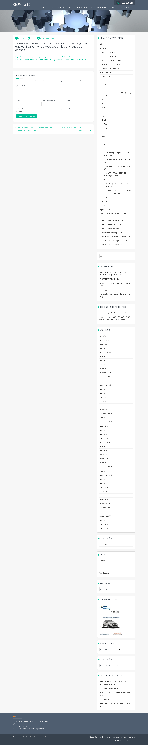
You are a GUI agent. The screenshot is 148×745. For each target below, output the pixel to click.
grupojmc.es (103, 317)
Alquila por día (82, 7)
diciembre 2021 (105, 373)
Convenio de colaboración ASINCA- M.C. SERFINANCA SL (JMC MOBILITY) (31, 722)
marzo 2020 (103, 438)
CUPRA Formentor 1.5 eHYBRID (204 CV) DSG (117, 94)
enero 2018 (103, 499)
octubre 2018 (104, 471)
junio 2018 (103, 483)
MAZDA (104, 124)
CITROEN (105, 85)
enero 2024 (103, 344)
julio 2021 (103, 389)
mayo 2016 (103, 524)
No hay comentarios (47, 38)
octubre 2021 (104, 381)
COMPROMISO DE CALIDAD (111, 68)
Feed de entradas (105, 565)
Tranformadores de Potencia (111, 229)
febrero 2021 (104, 405)
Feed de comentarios (107, 569)
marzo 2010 (103, 528)
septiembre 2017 (105, 516)
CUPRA (104, 89)
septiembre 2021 (105, 385)
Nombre (20, 101)
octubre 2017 (104, 512)
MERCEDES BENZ (107, 128)
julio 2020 (103, 430)
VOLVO (104, 205)
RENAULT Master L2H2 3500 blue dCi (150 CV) (118, 167)
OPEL (103, 140)
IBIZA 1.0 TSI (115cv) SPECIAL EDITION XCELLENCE (116, 185)
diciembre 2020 (105, 409)
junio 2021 (103, 393)
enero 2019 (103, 463)
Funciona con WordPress (21, 737)
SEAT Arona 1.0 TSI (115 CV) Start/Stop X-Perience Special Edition (118, 192)
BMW (103, 81)
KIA (103, 116)
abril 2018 (103, 491)
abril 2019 (103, 454)
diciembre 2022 (105, 352)
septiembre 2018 (105, 475)
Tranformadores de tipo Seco (112, 233)
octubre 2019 (104, 446)
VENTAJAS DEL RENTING (110, 56)
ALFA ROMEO (106, 77)
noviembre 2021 (105, 377)
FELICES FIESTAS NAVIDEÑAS (109, 279)
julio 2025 (103, 336)
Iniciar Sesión (92, 737)
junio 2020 (103, 434)
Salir (133, 740)
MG (103, 132)
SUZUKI (104, 197)
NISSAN (104, 136)
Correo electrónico (49, 101)
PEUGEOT (105, 145)
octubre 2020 (104, 418)
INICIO (43, 7)
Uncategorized (104, 544)
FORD (103, 108)
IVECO (104, 100)
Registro (123, 737)
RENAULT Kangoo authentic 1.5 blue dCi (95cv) (117, 160)
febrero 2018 (104, 495)
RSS (17, 716)
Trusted (36, 737)
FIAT (103, 104)
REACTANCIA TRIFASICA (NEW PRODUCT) (115, 241)
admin (33, 38)
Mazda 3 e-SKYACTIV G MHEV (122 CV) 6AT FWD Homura (31, 729)
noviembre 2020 (105, 414)
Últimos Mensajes (113, 737)
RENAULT (105, 149)
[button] (132, 7)
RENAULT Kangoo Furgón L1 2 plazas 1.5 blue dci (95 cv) (117, 154)
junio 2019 (103, 450)
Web (68, 101)
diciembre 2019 (105, 442)
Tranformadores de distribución (113, 224)
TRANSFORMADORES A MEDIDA (112, 220)
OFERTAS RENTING (64, 7)
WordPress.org (104, 573)
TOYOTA (104, 201)
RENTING (51, 7)
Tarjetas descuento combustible (113, 60)
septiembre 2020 (105, 422)
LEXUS (104, 120)
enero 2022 (103, 369)
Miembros (102, 737)
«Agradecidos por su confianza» (118, 313)
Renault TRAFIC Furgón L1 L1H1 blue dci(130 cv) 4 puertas (116, 174)
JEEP (103, 112)
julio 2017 (103, 520)
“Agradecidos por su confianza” (112, 64)
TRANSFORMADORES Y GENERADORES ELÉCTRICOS (109, 7)
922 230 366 (124, 3)
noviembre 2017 (105, 508)
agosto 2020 (104, 426)
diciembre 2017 (105, 504)
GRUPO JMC (21, 4)
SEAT (103, 180)
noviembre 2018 (105, 467)
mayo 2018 (103, 487)
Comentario (21, 85)
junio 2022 (103, 360)
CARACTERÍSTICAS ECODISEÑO (112, 245)
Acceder (102, 561)
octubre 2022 (104, 356)
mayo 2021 (103, 397)
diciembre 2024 (105, 340)
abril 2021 (103, 401)
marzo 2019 (103, 459)
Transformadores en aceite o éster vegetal (116, 237)
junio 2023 (103, 348)
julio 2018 (103, 479)
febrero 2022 (104, 365)
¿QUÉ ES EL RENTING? (109, 52)
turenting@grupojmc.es (108, 290)
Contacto (126, 740)
